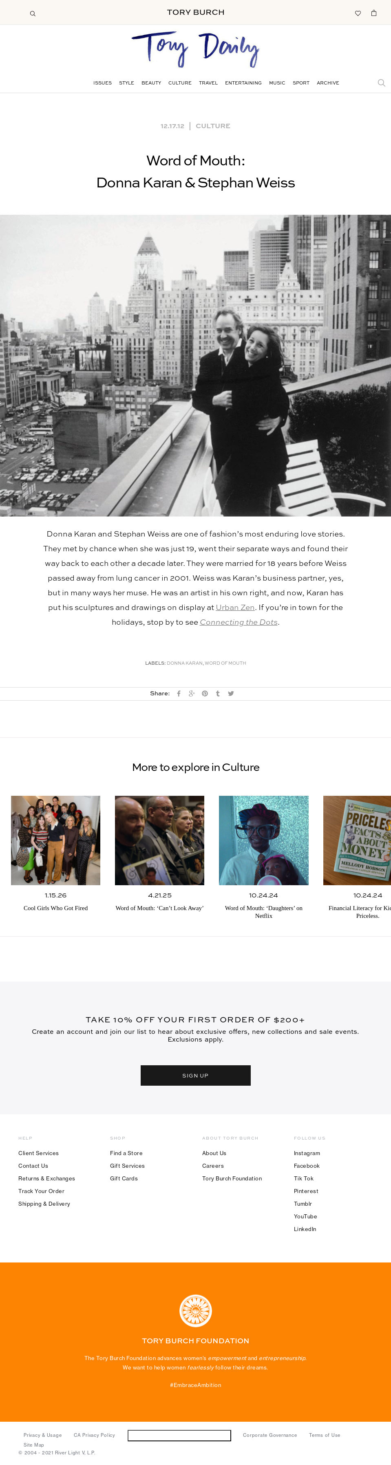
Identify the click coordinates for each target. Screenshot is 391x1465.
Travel (208, 83)
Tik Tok (304, 1178)
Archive (328, 83)
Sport (301, 83)
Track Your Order (41, 1191)
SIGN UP (195, 1075)
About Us (214, 1153)
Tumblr (303, 1203)
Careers (213, 1165)
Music (277, 83)
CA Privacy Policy (94, 1435)
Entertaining (243, 83)
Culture (180, 83)
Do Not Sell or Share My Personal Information (179, 1435)
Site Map (34, 1445)
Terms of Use (324, 1435)
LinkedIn (305, 1229)
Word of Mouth (225, 663)
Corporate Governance (270, 1435)
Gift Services (127, 1165)
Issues (102, 83)
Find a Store (126, 1153)
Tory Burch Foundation (232, 1178)
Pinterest (306, 1191)
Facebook (307, 1165)
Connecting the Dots (239, 622)
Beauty (151, 83)
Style (126, 83)
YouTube (306, 1216)
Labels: (155, 663)
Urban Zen (235, 608)
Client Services (38, 1153)
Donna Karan (185, 663)
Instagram (307, 1153)
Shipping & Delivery (44, 1203)
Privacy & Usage (43, 1435)
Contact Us (33, 1165)
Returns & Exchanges (46, 1178)
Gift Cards (124, 1178)
